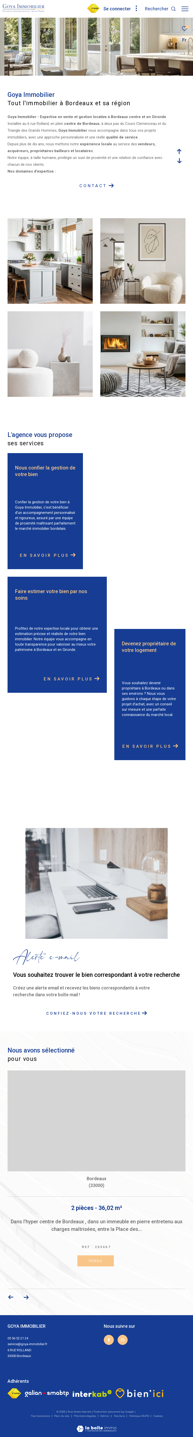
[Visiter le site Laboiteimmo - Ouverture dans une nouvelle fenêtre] (96, 1425)
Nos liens (120, 1416)
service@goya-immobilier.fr (27, 1344)
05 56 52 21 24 (18, 1338)
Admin (105, 1416)
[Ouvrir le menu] (185, 9)
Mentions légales (85, 1416)
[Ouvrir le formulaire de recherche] (160, 9)
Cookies (158, 1416)
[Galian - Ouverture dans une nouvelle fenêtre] (47, 1393)
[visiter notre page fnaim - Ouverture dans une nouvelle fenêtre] (93, 11)
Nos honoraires (41, 1416)
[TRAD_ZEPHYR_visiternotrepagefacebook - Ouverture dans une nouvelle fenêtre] (109, 1340)
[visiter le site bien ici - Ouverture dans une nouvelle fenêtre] (139, 1393)
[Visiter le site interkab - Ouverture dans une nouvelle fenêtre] (92, 1393)
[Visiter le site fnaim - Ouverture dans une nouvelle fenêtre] (14, 1393)
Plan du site (62, 1416)
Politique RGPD (139, 1416)
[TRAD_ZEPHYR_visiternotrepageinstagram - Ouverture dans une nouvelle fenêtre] (123, 1340)
